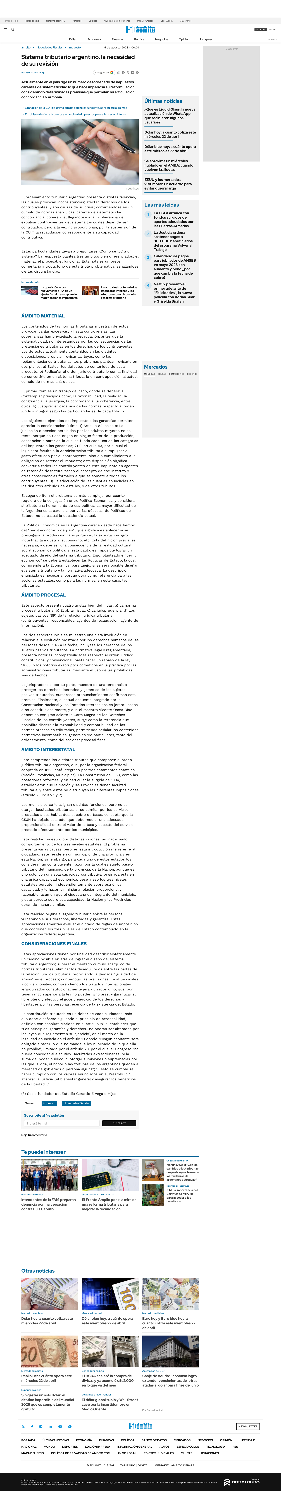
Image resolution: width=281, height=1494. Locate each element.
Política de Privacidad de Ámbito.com (80, 1453)
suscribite (261, 30)
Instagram (40, 1426)
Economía (94, 39)
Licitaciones (209, 1453)
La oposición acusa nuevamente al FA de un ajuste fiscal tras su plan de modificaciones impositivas (59, 293)
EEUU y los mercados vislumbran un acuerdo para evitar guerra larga (168, 184)
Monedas (149, 374)
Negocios (161, 39)
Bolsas (162, 374)
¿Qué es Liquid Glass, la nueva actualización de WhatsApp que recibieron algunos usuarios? (170, 116)
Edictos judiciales (159, 1453)
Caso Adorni (167, 21)
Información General (134, 1447)
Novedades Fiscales (50, 47)
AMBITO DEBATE (174, 1465)
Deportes (70, 1447)
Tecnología (215, 1447)
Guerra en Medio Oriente (117, 21)
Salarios (93, 21)
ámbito (26, 47)
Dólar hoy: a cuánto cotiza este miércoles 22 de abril (170, 134)
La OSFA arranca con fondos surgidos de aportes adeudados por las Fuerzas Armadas (174, 219)
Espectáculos (188, 1447)
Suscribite (119, 1123)
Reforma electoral (55, 21)
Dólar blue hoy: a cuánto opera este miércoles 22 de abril (170, 148)
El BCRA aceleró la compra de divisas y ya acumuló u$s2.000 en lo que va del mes (108, 1381)
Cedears (192, 374)
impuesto (75, 47)
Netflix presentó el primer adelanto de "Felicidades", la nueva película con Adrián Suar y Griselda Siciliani (174, 293)
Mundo (49, 1447)
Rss (235, 1447)
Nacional (29, 1447)
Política (139, 39)
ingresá (273, 30)
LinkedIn (50, 1426)
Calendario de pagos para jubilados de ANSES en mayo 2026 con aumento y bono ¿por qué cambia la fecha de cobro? (175, 267)
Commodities (176, 374)
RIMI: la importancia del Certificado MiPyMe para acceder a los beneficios (182, 1195)
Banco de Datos (154, 1440)
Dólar (73, 39)
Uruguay (206, 39)
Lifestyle (247, 1440)
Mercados (182, 1440)
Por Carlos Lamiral (152, 1410)
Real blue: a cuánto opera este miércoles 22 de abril (46, 1378)
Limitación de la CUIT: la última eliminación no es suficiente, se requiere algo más (76, 108)
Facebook (32, 1426)
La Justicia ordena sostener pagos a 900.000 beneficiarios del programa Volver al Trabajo (173, 241)
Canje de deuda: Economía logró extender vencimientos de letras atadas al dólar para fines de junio (170, 1381)
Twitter (23, 1426)
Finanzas (117, 39)
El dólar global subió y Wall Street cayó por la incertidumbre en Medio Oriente (110, 1404)
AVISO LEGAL (127, 1453)
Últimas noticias (55, 1440)
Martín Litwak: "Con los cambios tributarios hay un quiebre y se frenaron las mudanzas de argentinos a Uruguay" (182, 1172)
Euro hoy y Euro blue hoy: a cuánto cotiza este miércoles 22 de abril (168, 1323)
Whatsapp (70, 1426)
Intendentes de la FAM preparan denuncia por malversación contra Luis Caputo (48, 1204)
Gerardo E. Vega (35, 72)
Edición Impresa (97, 1447)
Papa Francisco (145, 21)
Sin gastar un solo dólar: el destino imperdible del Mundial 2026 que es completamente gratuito (47, 1402)
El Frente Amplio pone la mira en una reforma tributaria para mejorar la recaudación (109, 1204)
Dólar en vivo (32, 21)
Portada (28, 1440)
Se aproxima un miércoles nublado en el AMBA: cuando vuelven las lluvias (168, 165)
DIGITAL (101, 1465)
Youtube (60, 1426)
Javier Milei (186, 21)
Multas (186, 1453)
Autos (164, 1447)
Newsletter (272, 39)
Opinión (184, 39)
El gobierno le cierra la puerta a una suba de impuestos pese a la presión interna (75, 114)
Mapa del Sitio (32, 1453)
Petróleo (77, 21)
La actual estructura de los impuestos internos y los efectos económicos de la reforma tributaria (119, 293)
